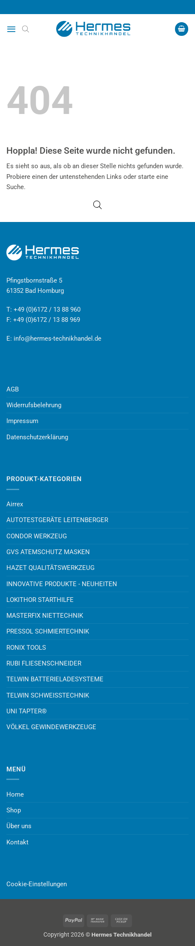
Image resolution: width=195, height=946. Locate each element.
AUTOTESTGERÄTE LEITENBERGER (57, 520)
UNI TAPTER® (26, 711)
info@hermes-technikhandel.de (57, 338)
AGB (12, 389)
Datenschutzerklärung (37, 437)
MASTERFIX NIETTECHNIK (44, 615)
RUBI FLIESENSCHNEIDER (43, 663)
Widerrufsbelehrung (33, 405)
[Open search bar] (25, 29)
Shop (13, 810)
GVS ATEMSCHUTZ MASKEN (48, 552)
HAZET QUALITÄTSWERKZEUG (50, 568)
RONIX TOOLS (26, 647)
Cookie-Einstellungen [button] (36, 884)
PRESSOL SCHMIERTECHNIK (47, 631)
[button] (11, 29)
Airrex (14, 504)
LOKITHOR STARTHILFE (40, 600)
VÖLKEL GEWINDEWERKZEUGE (51, 727)
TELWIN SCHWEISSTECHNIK (47, 695)
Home (15, 794)
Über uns (19, 826)
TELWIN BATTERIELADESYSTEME (54, 679)
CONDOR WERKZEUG (36, 536)
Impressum (22, 421)
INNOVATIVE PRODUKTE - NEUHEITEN (61, 584)
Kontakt (17, 842)
